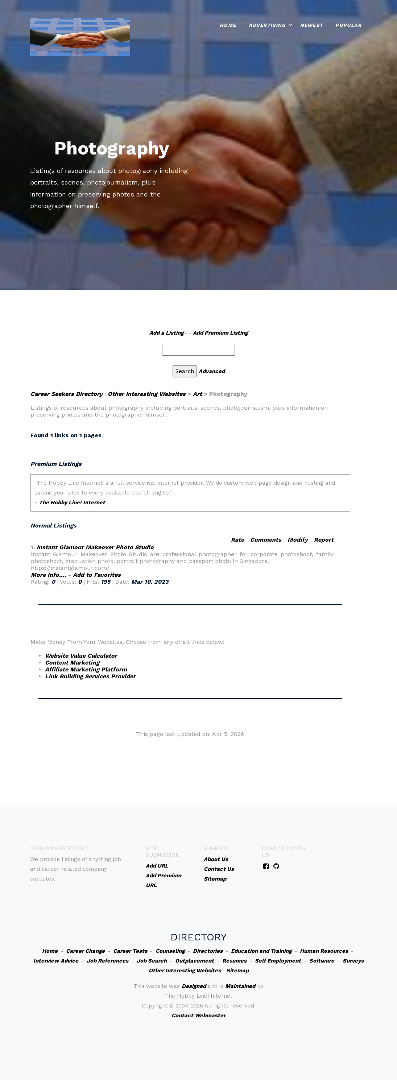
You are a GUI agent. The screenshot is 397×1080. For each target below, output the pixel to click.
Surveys (353, 960)
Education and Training (261, 951)
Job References (107, 960)
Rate (237, 539)
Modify (298, 539)
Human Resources (324, 951)
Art (197, 393)
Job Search (152, 960)
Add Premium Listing (220, 333)
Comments (265, 539)
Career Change (85, 951)
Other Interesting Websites (147, 393)
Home (228, 25)
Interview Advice (55, 960)
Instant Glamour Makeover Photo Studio (95, 547)
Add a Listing (166, 333)
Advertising (267, 25)
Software (321, 960)
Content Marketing (72, 662)
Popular (348, 25)
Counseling (170, 951)
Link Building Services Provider (90, 676)
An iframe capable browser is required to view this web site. (190, 497)
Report (324, 539)
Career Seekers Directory (66, 393)
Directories (208, 951)
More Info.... (48, 574)
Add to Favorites (97, 574)
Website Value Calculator (81, 655)
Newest (311, 25)
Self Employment (278, 960)
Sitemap (237, 970)
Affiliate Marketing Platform (86, 669)
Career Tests (130, 951)
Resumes (234, 960)
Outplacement (194, 960)
